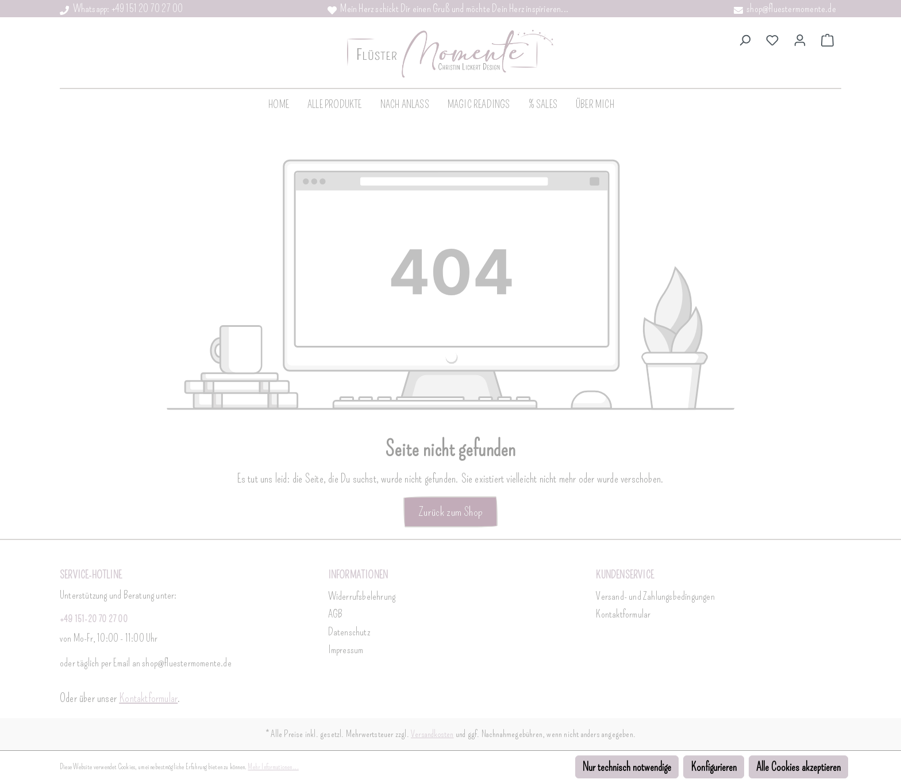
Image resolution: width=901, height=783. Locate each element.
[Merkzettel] (772, 39)
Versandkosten (432, 733)
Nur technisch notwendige (627, 767)
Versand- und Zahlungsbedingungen (655, 596)
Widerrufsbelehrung (362, 596)
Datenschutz (349, 632)
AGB (335, 614)
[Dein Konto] (800, 39)
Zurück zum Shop (450, 511)
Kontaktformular (148, 698)
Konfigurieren (714, 767)
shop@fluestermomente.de (785, 8)
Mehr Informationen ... (273, 767)
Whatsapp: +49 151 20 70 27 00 (121, 8)
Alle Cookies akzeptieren (798, 767)
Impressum (346, 649)
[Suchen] (744, 39)
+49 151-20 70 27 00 (94, 619)
